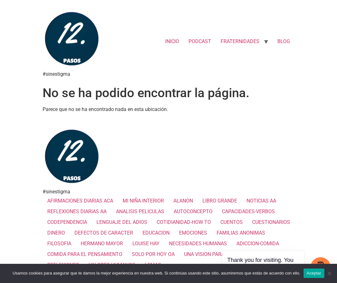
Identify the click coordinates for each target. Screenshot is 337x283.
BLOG (283, 41)
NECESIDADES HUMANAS (198, 244)
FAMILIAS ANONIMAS (241, 233)
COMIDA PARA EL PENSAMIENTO (84, 254)
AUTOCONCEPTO (193, 211)
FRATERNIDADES (240, 41)
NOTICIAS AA (261, 201)
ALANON (183, 201)
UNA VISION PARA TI (207, 254)
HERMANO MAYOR (102, 244)
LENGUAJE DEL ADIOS (121, 222)
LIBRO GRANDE (219, 201)
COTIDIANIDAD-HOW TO (184, 222)
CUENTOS (231, 222)
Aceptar (314, 273)
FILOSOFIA (59, 244)
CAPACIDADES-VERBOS (248, 211)
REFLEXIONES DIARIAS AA (77, 211)
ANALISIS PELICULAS (140, 211)
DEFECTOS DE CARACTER (103, 233)
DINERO (56, 233)
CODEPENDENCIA (67, 222)
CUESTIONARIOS (271, 222)
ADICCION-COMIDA (257, 244)
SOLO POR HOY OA (153, 254)
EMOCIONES (193, 233)
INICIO (172, 41)
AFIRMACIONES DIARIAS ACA (80, 201)
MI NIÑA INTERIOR (143, 201)
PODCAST (200, 41)
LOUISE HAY (146, 244)
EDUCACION (156, 233)
